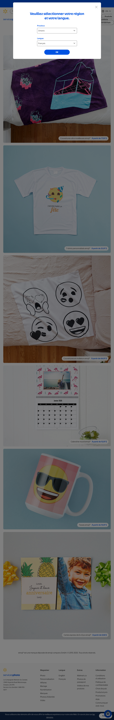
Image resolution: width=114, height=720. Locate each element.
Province (41, 26)
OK (57, 52)
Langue (40, 38)
